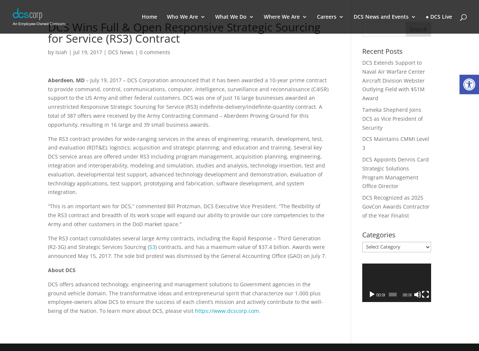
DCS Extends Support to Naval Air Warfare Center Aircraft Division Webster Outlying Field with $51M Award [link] (393, 80)
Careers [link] (326, 17)
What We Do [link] (231, 17)
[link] (469, 84)
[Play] (372, 294)
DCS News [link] (121, 52)
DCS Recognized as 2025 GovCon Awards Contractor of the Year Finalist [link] (396, 206)
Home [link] (149, 17)
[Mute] (417, 294)
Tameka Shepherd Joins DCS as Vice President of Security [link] (392, 118)
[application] (396, 283)
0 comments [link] (155, 52)
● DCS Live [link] (439, 17)
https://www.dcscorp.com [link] (227, 310)
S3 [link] (152, 246)
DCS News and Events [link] (381, 17)
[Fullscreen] (425, 294)
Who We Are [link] (182, 17)
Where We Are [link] (282, 17)
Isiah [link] (61, 52)
